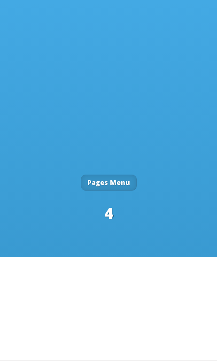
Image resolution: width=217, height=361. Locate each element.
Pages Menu (108, 182)
